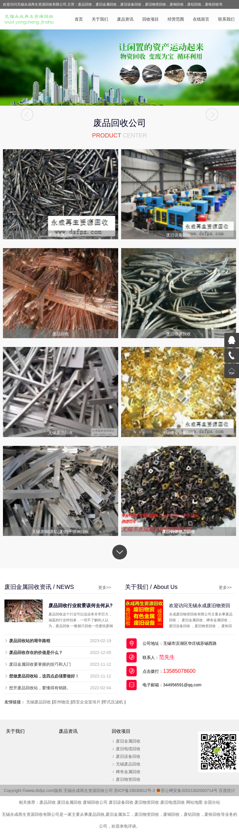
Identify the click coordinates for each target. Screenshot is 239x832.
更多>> (103, 587)
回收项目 (150, 19)
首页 (79, 19)
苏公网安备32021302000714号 (189, 790)
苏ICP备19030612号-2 (137, 790)
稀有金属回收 (127, 772)
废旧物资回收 (127, 779)
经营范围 (176, 19)
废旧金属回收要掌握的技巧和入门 (40, 664)
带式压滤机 (113, 702)
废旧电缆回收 (127, 749)
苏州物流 (61, 702)
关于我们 (100, 19)
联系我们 (226, 19)
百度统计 (227, 790)
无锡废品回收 (38, 702)
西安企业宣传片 (86, 702)
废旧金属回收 (127, 741)
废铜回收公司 (95, 802)
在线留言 (201, 19)
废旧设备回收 (127, 756)
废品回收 (47, 802)
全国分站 (212, 802)
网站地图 (194, 802)
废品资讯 (125, 19)
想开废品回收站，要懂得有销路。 (40, 688)
